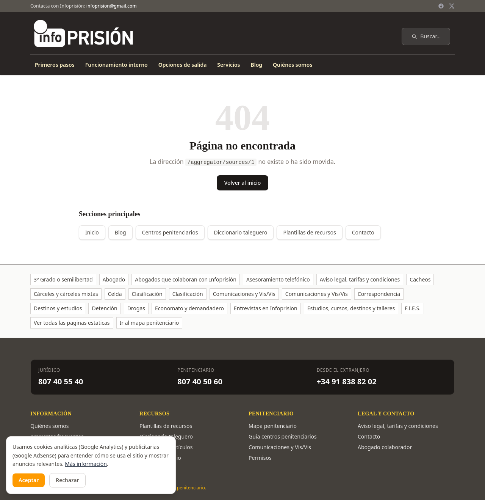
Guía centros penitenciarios (283, 436)
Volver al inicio (242, 182)
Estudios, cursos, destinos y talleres (351, 308)
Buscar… (426, 36)
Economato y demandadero (189, 308)
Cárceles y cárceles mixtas (66, 293)
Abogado (114, 279)
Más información (86, 463)
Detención (104, 308)
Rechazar (67, 480)
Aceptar (29, 480)
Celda (115, 293)
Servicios (228, 64)
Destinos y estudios (58, 308)
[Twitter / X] (452, 6)
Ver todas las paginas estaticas (72, 322)
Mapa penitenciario (273, 425)
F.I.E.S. (413, 308)
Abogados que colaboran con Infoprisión (185, 279)
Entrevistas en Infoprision (265, 308)
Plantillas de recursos (309, 232)
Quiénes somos (292, 64)
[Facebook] (441, 6)
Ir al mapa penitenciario (149, 322)
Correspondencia (379, 293)
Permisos (260, 457)
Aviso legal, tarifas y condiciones (360, 279)
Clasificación (147, 293)
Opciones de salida (182, 64)
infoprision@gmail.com (111, 6)
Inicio (92, 232)
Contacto (363, 232)
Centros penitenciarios (170, 232)
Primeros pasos (55, 64)
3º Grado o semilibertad (63, 279)
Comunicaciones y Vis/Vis (244, 293)
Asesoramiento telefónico (278, 279)
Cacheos (420, 279)
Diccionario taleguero (241, 232)
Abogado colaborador (385, 447)
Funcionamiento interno (116, 64)
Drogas (136, 308)
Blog (256, 64)
